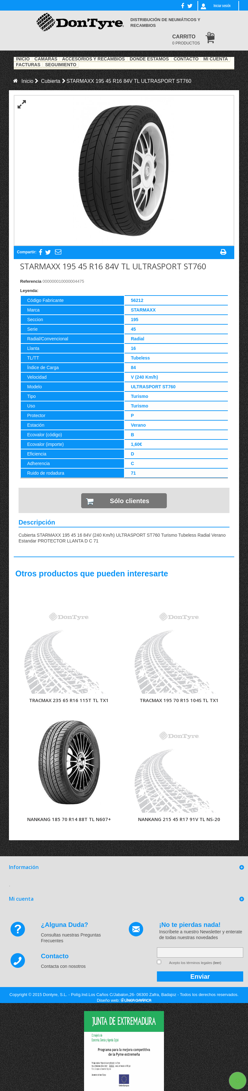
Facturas (28, 65)
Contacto (186, 59)
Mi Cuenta (215, 59)
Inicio (23, 59)
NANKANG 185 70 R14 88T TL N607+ (69, 819)
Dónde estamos (149, 59)
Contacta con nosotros (63, 966)
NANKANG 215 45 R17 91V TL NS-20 (179, 819)
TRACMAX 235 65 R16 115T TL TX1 (69, 700)
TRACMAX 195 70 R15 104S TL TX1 (179, 700)
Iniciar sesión (221, 6)
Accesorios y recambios (93, 59)
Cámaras (46, 59)
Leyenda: (29, 290)
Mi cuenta (21, 898)
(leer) (217, 963)
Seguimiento (60, 65)
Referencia (30, 281)
